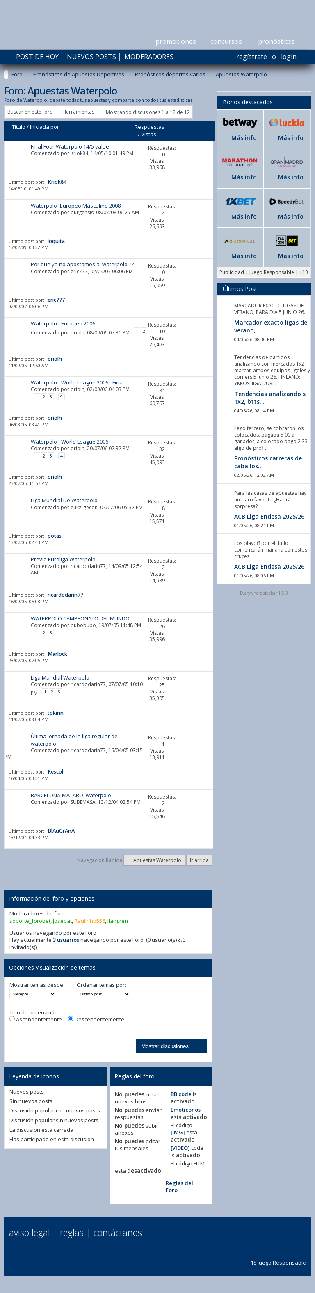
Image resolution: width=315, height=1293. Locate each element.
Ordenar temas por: (101, 985)
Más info (244, 138)
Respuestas (149, 126)
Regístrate (251, 56)
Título (18, 126)
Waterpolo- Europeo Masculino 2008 (76, 205)
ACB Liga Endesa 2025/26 (269, 516)
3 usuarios (66, 939)
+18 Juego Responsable (277, 1259)
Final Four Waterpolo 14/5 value (70, 146)
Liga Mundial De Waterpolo (64, 500)
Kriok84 (79, 153)
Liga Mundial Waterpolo (60, 677)
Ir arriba (199, 860)
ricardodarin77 (88, 566)
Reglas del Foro (179, 1186)
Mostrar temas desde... (38, 985)
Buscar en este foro (30, 111)
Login (289, 56)
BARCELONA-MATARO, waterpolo (71, 795)
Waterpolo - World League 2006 (69, 441)
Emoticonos (186, 1109)
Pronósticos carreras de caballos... (268, 462)
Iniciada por (44, 126)
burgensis (82, 212)
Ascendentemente (35, 1019)
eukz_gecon (84, 507)
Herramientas (78, 111)
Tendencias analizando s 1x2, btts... (270, 397)
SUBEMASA (83, 802)
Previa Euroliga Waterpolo (63, 559)
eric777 (79, 271)
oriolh (77, 332)
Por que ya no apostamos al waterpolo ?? (82, 264)
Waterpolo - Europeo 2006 (63, 323)
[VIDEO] (180, 1147)
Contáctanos (118, 1232)
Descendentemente (96, 1019)
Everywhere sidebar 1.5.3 (264, 593)
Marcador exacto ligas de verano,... (270, 326)
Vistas (148, 134)
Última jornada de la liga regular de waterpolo (74, 739)
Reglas (72, 1232)
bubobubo (83, 625)
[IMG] (178, 1132)
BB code (181, 1094)
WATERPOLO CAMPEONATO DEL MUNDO (80, 618)
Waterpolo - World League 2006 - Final (77, 382)
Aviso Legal (29, 1232)
